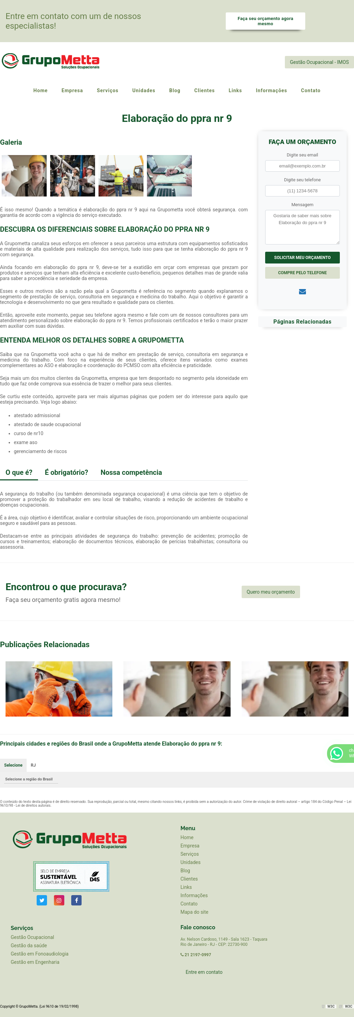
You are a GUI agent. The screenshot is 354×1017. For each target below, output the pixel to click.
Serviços (189, 854)
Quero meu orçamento (271, 592)
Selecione (13, 765)
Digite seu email (302, 154)
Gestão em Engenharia (35, 962)
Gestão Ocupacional (32, 937)
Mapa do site (194, 912)
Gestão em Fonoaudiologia (39, 954)
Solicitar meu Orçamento (302, 257)
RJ (33, 765)
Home (187, 837)
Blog (185, 870)
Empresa (189, 845)
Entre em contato (204, 972)
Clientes (189, 879)
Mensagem (302, 204)
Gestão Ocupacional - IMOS (319, 62)
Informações (194, 895)
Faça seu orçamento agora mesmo (265, 21)
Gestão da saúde (29, 945)
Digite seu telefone (302, 179)
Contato (188, 903)
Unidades (190, 862)
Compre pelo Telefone (302, 272)
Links (186, 887)
